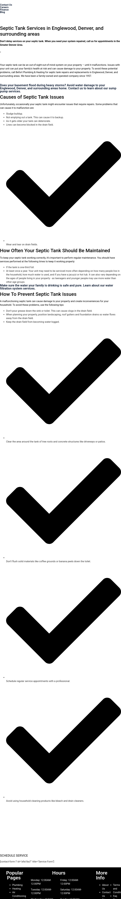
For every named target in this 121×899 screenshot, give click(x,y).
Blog (2, 12)
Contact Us (6, 4)
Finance (4, 9)
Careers (4, 7)
